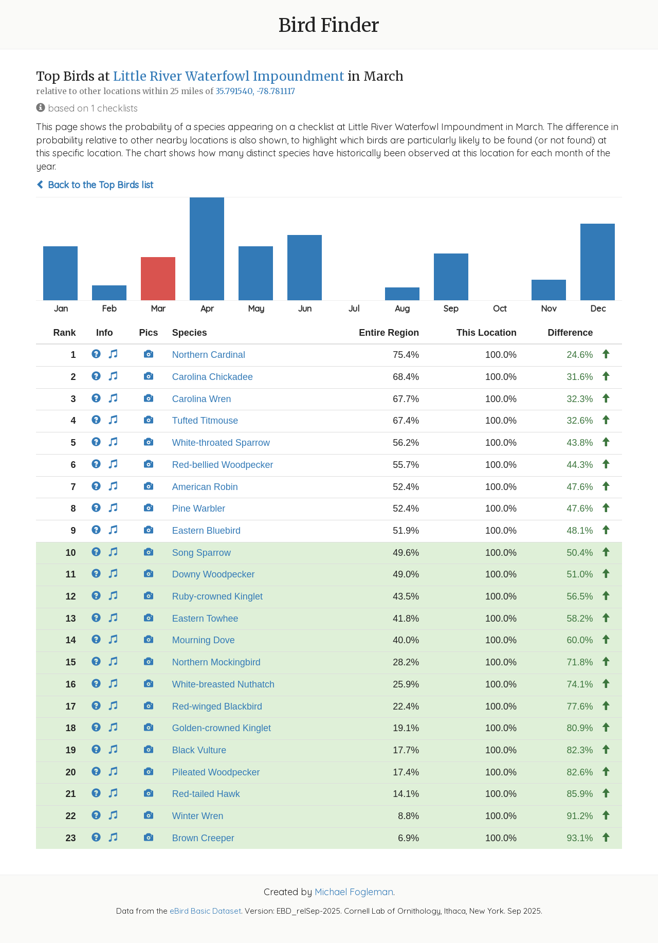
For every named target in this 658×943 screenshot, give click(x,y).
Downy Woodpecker (213, 574)
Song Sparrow (201, 553)
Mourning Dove (203, 640)
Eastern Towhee (205, 618)
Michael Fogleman (354, 892)
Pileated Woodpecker (216, 772)
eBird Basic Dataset (205, 911)
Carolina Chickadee (212, 377)
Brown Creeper (203, 838)
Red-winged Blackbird (217, 706)
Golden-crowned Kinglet (221, 728)
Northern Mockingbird (216, 662)
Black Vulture (199, 750)
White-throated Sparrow (221, 443)
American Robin (205, 487)
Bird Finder (329, 25)
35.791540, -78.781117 (255, 91)
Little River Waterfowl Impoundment (228, 76)
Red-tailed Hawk (206, 794)
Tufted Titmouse (205, 420)
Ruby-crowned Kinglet (217, 596)
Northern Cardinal (208, 355)
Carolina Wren (201, 399)
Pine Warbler (198, 508)
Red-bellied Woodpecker (222, 465)
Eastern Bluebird (206, 530)
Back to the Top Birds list (94, 185)
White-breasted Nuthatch (223, 684)
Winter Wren (198, 816)
